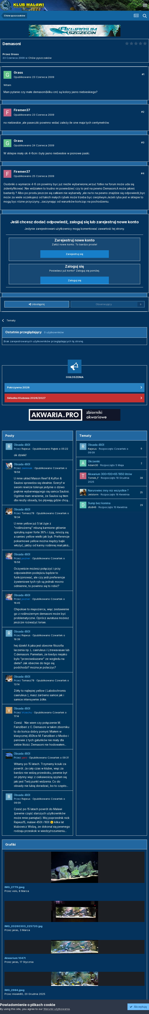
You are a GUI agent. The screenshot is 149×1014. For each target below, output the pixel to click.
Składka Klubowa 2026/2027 (26, 397)
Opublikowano (34, 77)
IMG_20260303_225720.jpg (23, 926)
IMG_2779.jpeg (14, 887)
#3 (142, 142)
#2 (142, 111)
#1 (143, 74)
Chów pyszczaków (40, 57)
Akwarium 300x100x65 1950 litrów (110, 474)
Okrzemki (94, 461)
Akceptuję (138, 1006)
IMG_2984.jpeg (14, 990)
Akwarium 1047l (15, 958)
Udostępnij (37, 304)
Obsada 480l (22, 444)
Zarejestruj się (74, 254)
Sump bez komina (99, 503)
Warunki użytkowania (56, 1008)
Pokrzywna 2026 (18, 387)
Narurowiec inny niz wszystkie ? (108, 490)
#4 (142, 173)
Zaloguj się (74, 280)
